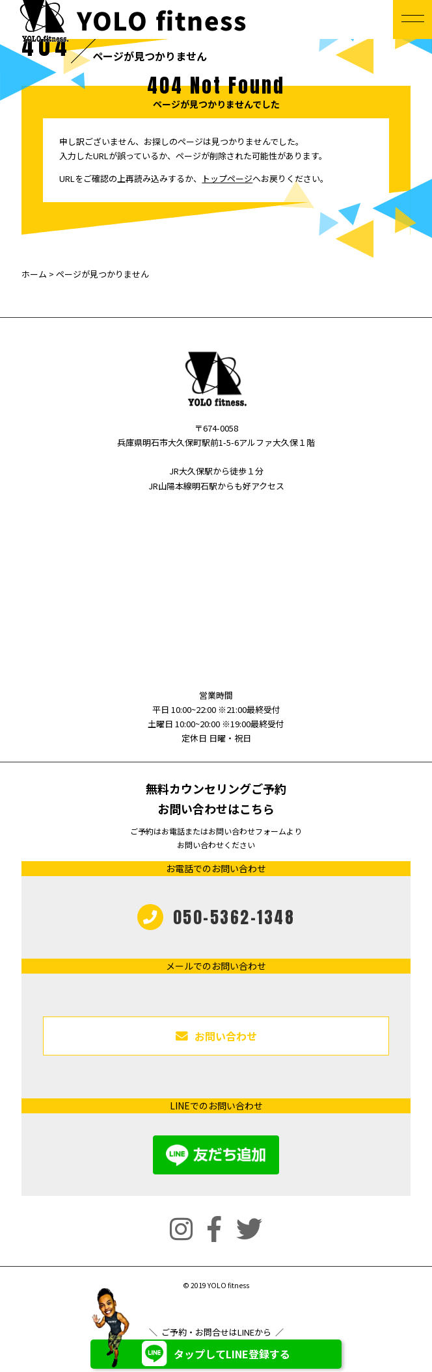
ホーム (34, 274)
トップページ (227, 178)
